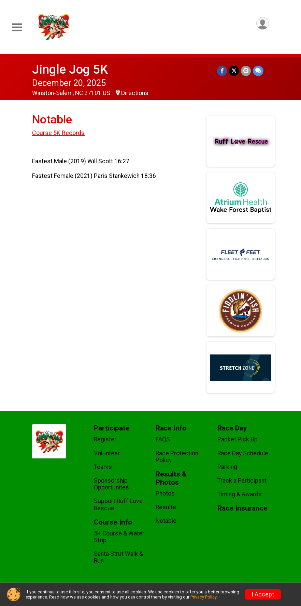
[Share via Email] (246, 71)
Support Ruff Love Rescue (118, 504)
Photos (165, 493)
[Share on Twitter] (234, 71)
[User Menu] (262, 23)
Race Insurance (242, 508)
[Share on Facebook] (222, 71)
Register (105, 439)
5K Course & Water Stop (119, 537)
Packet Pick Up (237, 439)
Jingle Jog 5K (70, 69)
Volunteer (107, 453)
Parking (227, 467)
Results (166, 507)
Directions (134, 93)
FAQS (163, 439)
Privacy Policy (203, 597)
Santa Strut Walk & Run (118, 557)
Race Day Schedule (242, 453)
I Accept (263, 594)
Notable (166, 520)
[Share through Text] (258, 71)
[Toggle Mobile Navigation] (17, 27)
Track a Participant (242, 480)
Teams (103, 467)
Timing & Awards (239, 494)
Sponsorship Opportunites (111, 484)
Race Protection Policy (177, 457)
